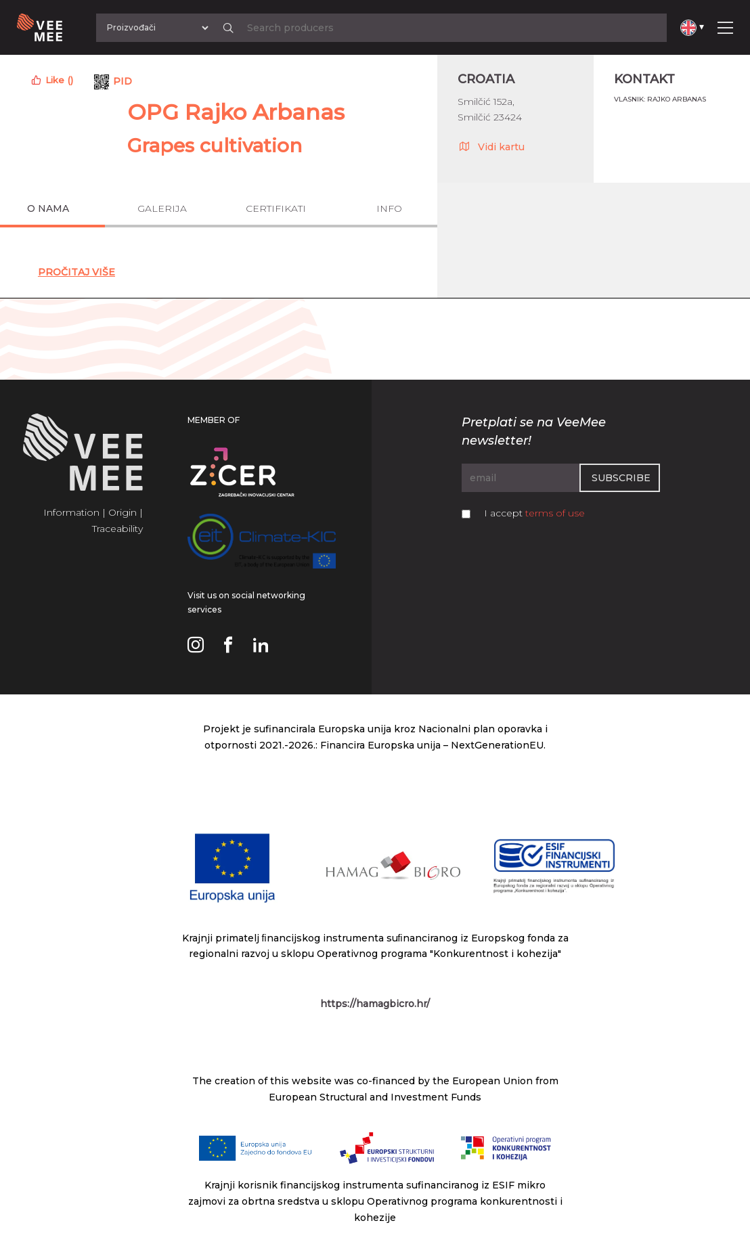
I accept (534, 513)
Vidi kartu (491, 146)
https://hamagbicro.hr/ (375, 1004)
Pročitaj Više (76, 272)
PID (122, 81)
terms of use (555, 513)
